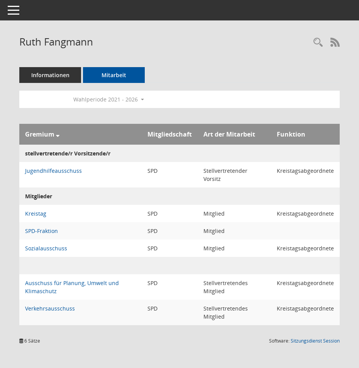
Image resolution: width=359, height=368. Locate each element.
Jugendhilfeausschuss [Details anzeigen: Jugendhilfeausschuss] (53, 170)
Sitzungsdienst (315, 341)
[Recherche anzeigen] (318, 42)
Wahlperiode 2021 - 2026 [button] (108, 99)
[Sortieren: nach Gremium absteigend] (57, 134)
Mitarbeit (114, 75)
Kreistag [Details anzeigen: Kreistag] (35, 213)
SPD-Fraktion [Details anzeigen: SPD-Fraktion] (41, 231)
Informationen (50, 75)
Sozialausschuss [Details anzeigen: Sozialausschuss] (46, 248)
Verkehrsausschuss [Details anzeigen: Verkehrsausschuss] (50, 308)
